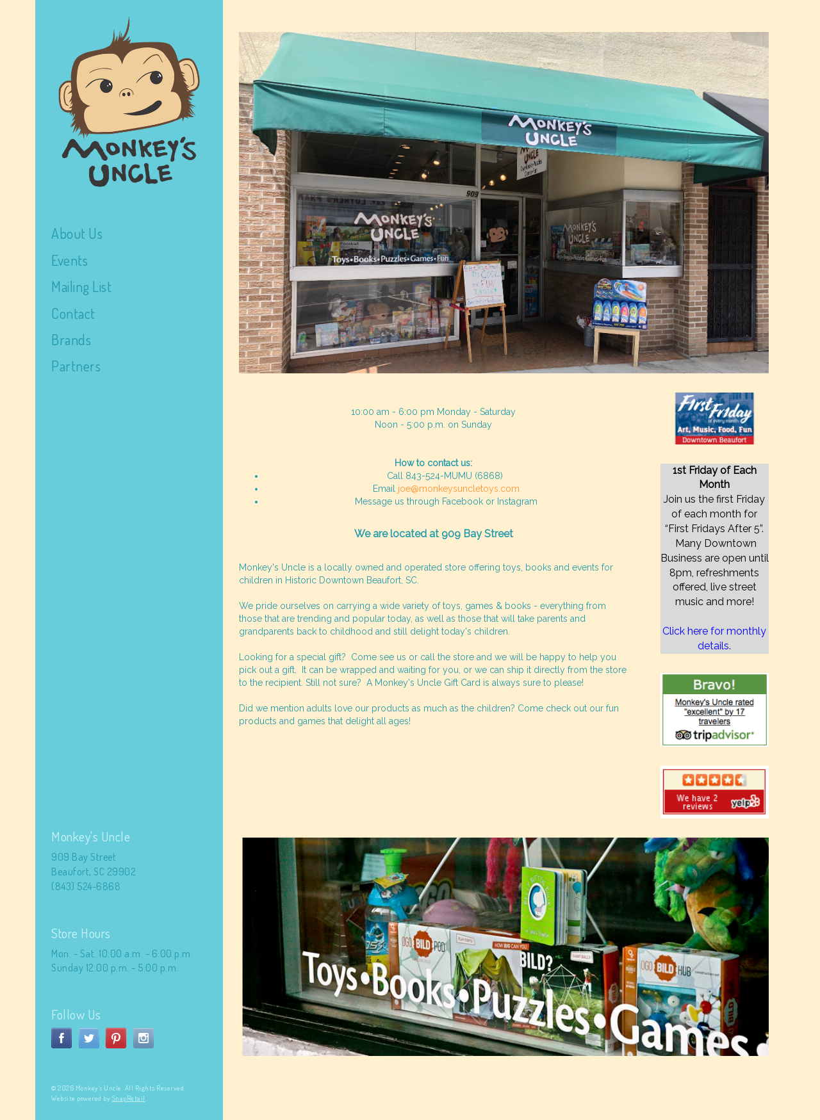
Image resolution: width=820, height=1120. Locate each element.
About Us (76, 233)
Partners (76, 366)
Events (69, 260)
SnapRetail (128, 1098)
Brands (71, 339)
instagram (143, 1038)
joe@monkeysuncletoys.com (459, 488)
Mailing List (81, 286)
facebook (61, 1038)
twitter (89, 1038)
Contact (73, 313)
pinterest (116, 1038)
